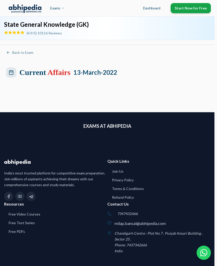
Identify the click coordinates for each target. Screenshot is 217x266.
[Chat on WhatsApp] (204, 253)
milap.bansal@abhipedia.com (140, 223)
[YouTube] (19, 196)
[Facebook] (8, 196)
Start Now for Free (191, 8)
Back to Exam (19, 52)
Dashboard (151, 8)
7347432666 (128, 213)
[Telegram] (31, 196)
